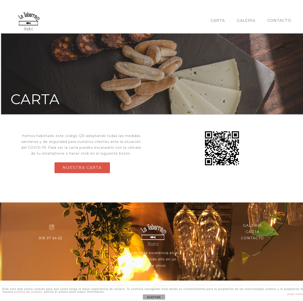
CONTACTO (279, 20)
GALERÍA (246, 20)
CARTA (218, 20)
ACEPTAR (154, 297)
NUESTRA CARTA (82, 167)
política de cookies (28, 291)
